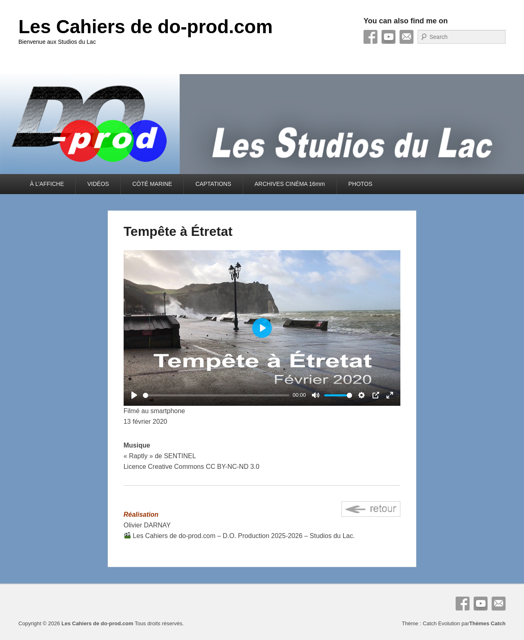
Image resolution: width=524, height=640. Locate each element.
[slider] (216, 395)
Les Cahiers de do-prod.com (145, 26)
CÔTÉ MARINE (152, 184)
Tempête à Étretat (178, 231)
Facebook (370, 37)
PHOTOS (360, 184)
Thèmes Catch (487, 623)
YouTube (388, 37)
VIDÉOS (98, 184)
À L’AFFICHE (47, 184)
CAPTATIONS (213, 184)
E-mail (406, 37)
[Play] (134, 395)
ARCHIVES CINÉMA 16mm (290, 184)
